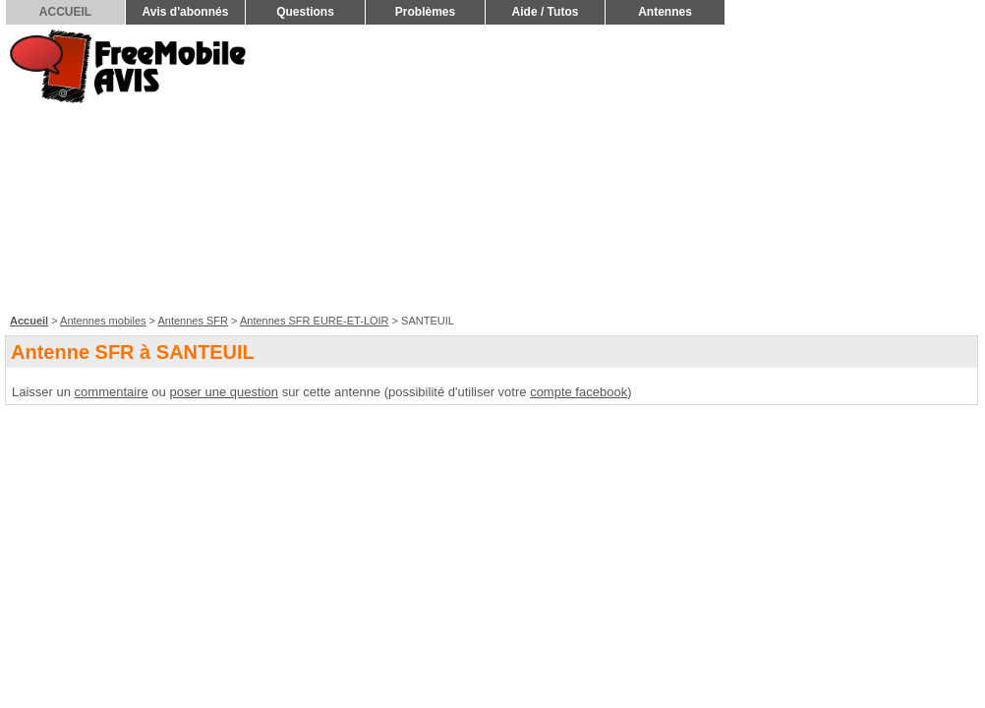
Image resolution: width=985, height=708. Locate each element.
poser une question (223, 391)
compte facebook (578, 391)
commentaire (111, 391)
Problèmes (425, 12)
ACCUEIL (65, 12)
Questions (305, 12)
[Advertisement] (684, 168)
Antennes (665, 12)
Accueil (29, 320)
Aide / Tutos (545, 12)
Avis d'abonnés (186, 12)
